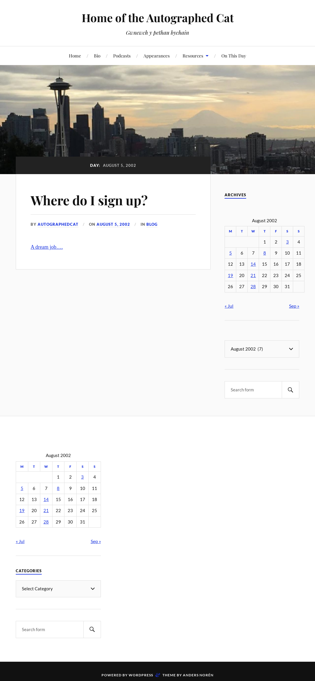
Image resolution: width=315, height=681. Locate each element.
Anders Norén (198, 675)
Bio (97, 55)
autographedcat (58, 224)
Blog (152, 224)
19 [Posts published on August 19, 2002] (230, 275)
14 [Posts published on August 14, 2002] (253, 264)
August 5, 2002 (113, 224)
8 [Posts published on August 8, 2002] (264, 253)
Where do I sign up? (89, 200)
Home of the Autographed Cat (158, 17)
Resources (193, 55)
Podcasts (122, 55)
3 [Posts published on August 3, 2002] (287, 241)
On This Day (233, 55)
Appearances (157, 55)
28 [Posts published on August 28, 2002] (253, 286)
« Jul (229, 306)
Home (75, 55)
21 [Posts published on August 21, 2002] (253, 275)
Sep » (294, 306)
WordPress (141, 675)
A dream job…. (47, 247)
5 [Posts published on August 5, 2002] (230, 253)
